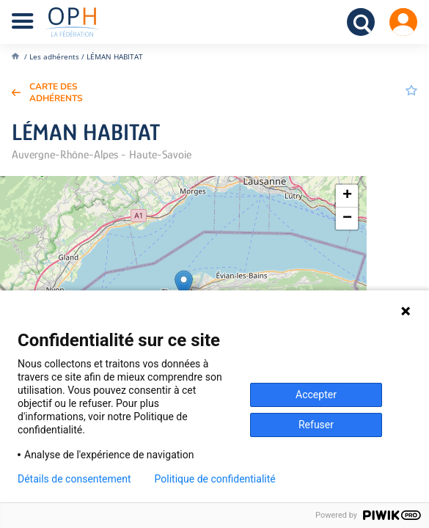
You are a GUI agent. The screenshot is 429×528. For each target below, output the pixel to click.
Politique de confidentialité (215, 479)
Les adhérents (54, 56)
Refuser (316, 424)
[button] (184, 285)
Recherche (361, 22)
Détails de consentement (74, 479)
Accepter (316, 394)
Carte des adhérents (56, 92)
